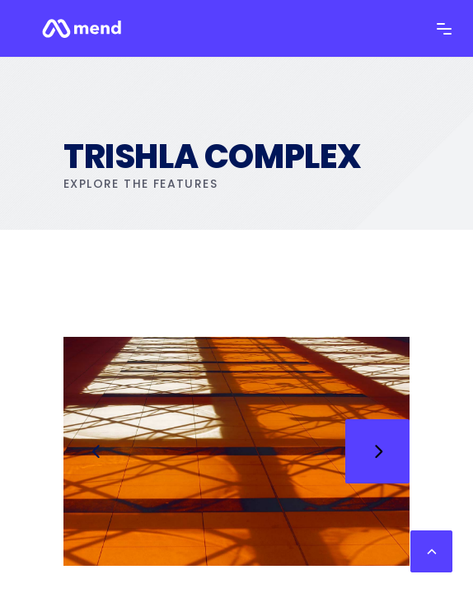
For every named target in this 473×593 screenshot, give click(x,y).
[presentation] (95, 451)
